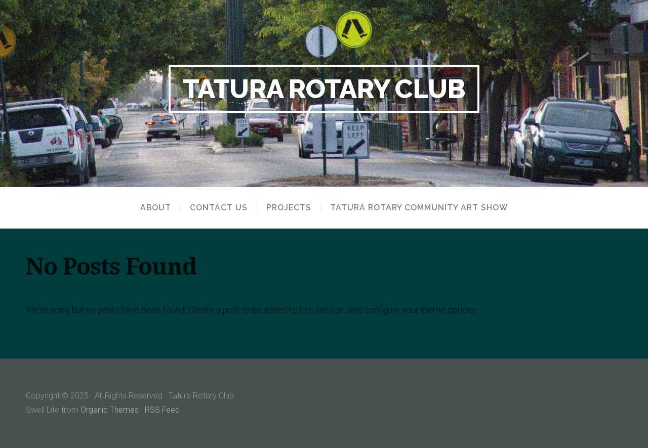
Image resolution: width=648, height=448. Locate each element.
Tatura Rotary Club (324, 88)
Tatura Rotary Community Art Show (419, 207)
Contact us (219, 207)
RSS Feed (162, 410)
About (155, 207)
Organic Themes (109, 410)
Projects (288, 207)
